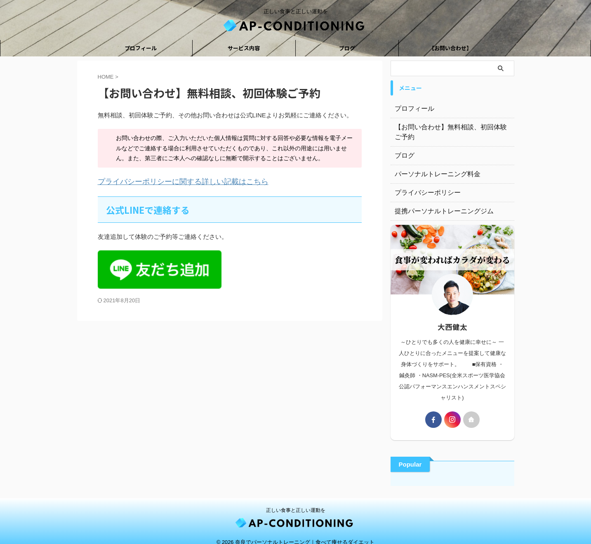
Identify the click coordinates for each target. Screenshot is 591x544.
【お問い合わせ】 (450, 48)
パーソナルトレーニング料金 (432, 164)
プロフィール (141, 48)
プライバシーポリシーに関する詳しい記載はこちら (169, 181)
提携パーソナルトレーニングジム (438, 201)
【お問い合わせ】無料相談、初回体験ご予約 (452, 127)
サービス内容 (244, 48)
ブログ (347, 48)
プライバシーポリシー (423, 183)
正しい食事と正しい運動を (295, 500)
